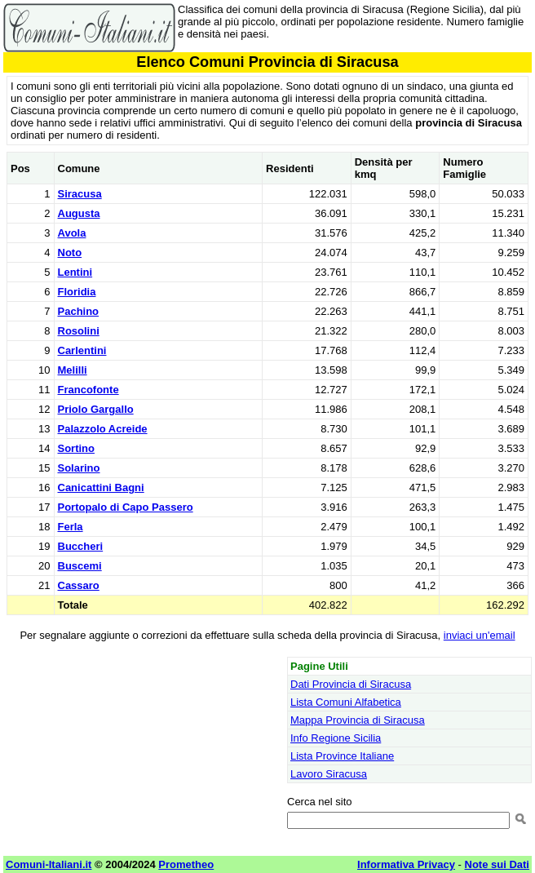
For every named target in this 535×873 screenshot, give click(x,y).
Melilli (72, 370)
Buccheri (81, 546)
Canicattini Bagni (101, 487)
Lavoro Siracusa (328, 774)
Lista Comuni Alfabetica (345, 702)
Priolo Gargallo (96, 409)
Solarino (79, 468)
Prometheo (186, 864)
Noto (70, 252)
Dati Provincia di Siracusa (350, 684)
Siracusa (80, 194)
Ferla (70, 527)
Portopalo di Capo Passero (125, 507)
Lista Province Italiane (342, 756)
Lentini (75, 272)
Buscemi (80, 566)
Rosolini (78, 331)
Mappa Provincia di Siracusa (357, 720)
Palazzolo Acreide (103, 429)
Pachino (78, 311)
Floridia (77, 292)
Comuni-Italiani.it (48, 864)
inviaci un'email (479, 635)
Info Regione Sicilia (335, 738)
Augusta (79, 213)
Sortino (76, 448)
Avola (72, 233)
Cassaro (78, 585)
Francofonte (88, 389)
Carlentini (82, 350)
